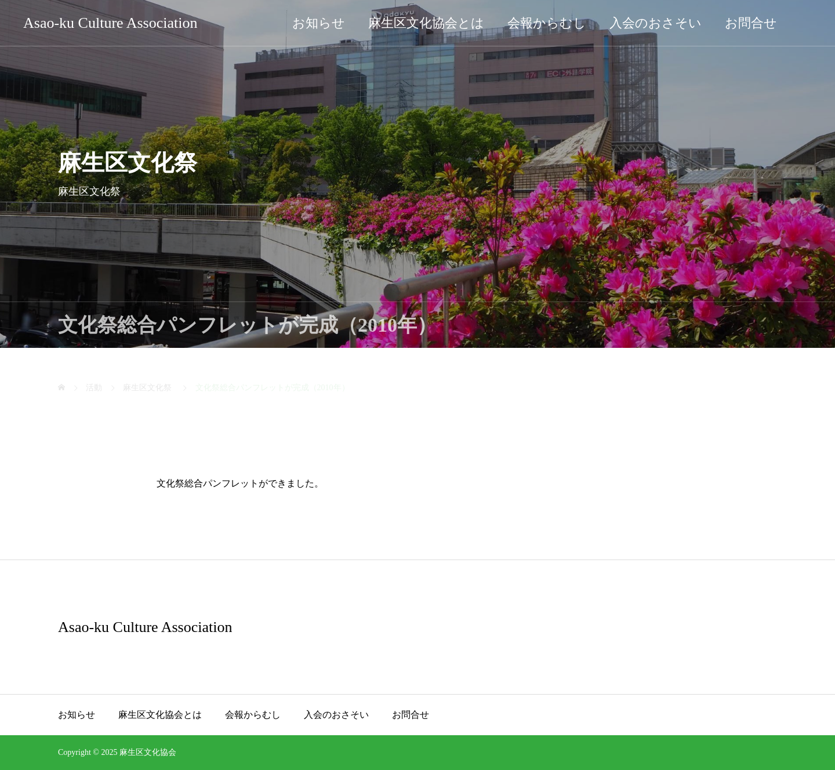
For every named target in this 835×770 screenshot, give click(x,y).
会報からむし (546, 23)
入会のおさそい (655, 23)
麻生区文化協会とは (426, 23)
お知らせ (318, 23)
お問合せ (751, 23)
